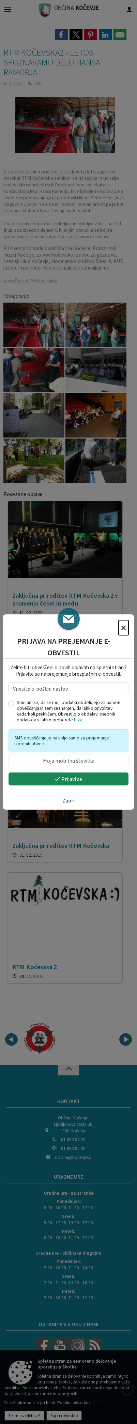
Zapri (68, 800)
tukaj (78, 720)
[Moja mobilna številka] (68, 760)
